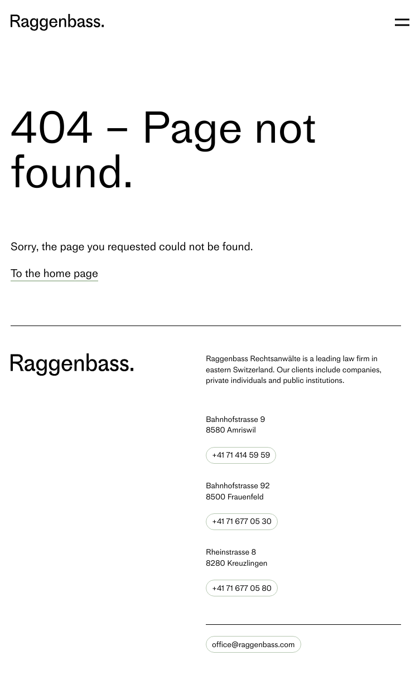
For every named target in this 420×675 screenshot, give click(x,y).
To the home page (54, 273)
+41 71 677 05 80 (242, 588)
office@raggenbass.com (253, 644)
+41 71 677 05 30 (242, 521)
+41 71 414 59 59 (241, 455)
